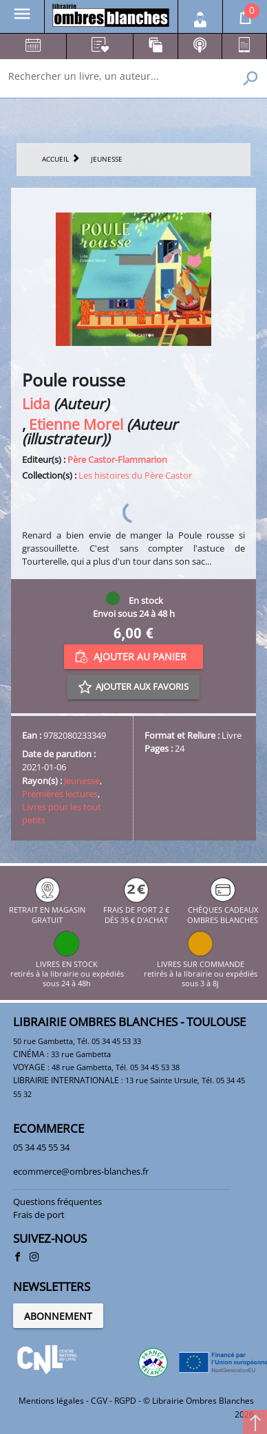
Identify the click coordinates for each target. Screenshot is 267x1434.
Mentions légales (51, 1400)
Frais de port (39, 1214)
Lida (36, 403)
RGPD (125, 1400)
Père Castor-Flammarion (117, 459)
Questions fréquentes (57, 1201)
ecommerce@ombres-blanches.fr (81, 1171)
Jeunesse (82, 780)
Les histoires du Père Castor (135, 475)
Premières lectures (60, 793)
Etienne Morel (76, 424)
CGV (99, 1400)
